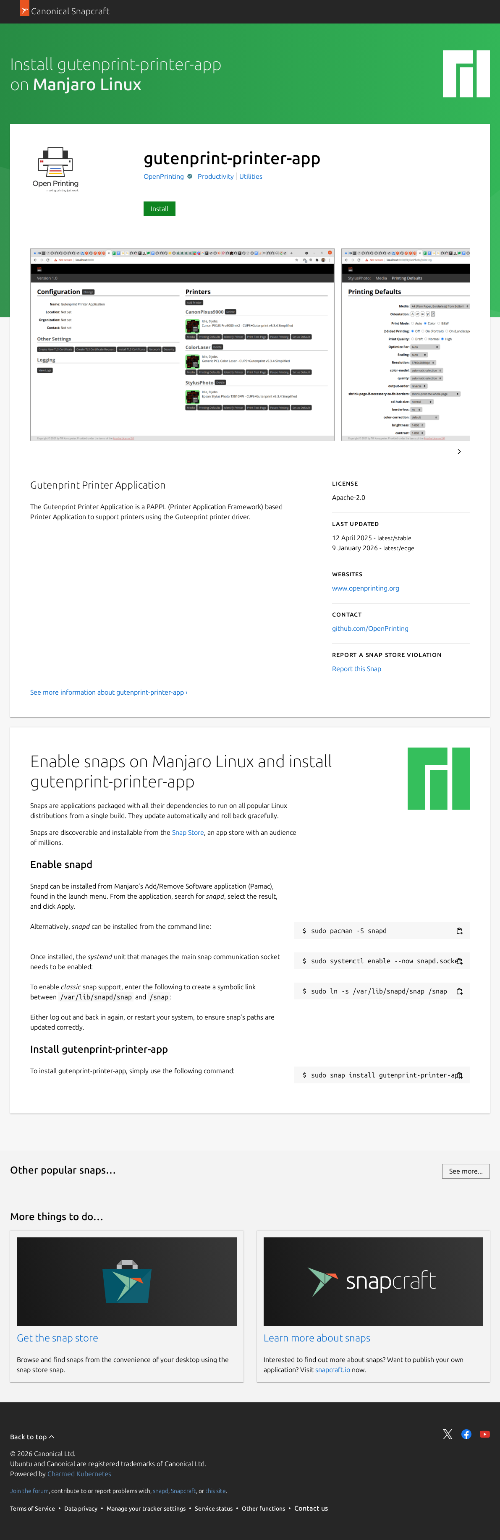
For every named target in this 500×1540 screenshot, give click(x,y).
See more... (466, 1171)
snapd (160, 1491)
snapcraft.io (332, 1369)
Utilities (250, 176)
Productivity (216, 176)
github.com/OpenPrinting (370, 628)
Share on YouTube (485, 1434)
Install (159, 208)
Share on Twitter (448, 1434)
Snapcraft (183, 1491)
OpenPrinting (165, 176)
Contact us (311, 1508)
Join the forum (29, 1491)
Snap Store (188, 832)
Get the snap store (57, 1338)
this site (215, 1491)
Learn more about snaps (317, 1338)
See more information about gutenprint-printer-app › (109, 692)
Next (459, 451)
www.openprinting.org (365, 588)
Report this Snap (356, 668)
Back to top (32, 1437)
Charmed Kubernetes (79, 1473)
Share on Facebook (466, 1434)
